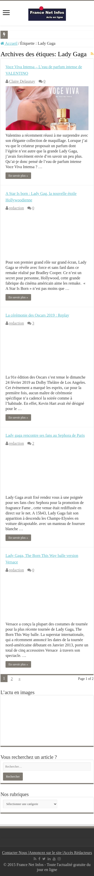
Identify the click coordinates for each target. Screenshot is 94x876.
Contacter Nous (15, 853)
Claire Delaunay (22, 81)
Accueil (9, 43)
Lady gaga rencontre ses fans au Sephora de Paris (45, 435)
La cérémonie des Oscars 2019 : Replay (37, 315)
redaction (16, 208)
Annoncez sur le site (45, 853)
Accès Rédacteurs (77, 853)
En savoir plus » (18, 175)
